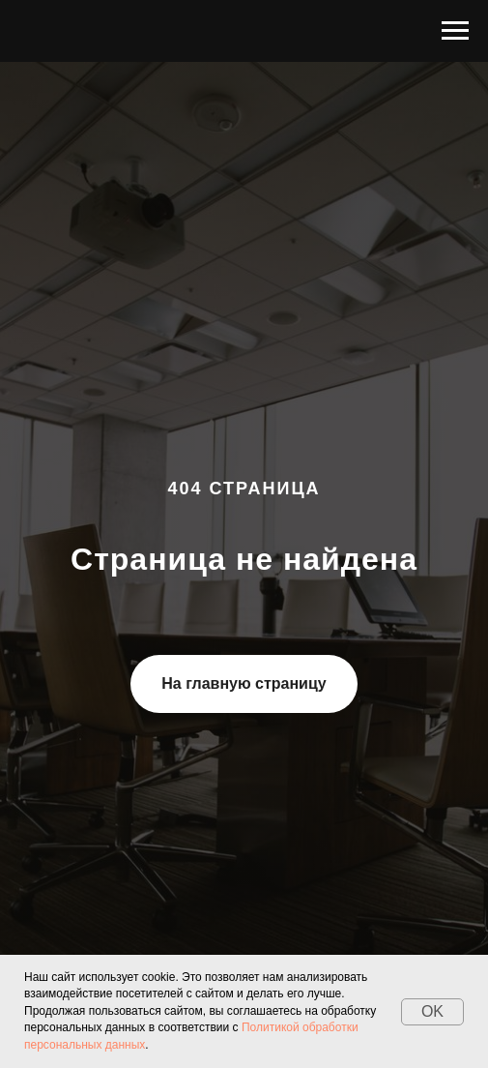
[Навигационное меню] (455, 31)
